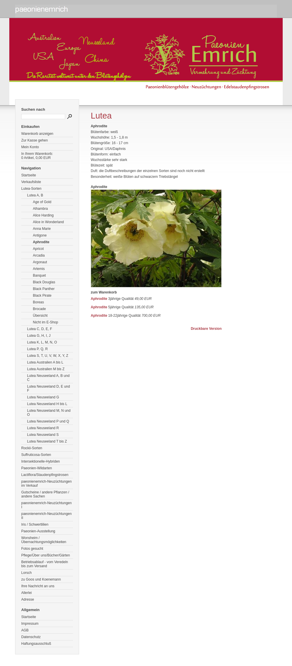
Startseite (28, 175)
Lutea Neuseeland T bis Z (47, 441)
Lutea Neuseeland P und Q (48, 421)
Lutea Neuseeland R (43, 428)
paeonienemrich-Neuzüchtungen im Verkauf (46, 483)
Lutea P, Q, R (37, 349)
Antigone (40, 235)
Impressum (29, 624)
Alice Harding (43, 215)
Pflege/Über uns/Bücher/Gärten (45, 555)
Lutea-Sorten (31, 189)
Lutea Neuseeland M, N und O (48, 413)
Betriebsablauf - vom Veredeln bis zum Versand (44, 564)
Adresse (27, 599)
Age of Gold (42, 202)
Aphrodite (41, 242)
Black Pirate (42, 295)
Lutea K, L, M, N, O (42, 342)
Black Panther (44, 289)
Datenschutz (31, 637)
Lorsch (26, 573)
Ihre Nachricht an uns (37, 586)
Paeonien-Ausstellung (38, 531)
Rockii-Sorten (31, 448)
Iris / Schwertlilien (34, 524)
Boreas (38, 302)
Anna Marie (42, 229)
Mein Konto (30, 147)
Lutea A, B (35, 195)
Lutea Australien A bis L (45, 362)
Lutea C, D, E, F (39, 329)
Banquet (39, 275)
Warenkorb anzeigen (37, 134)
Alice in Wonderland (48, 222)
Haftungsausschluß (36, 644)
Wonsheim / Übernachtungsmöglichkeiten (43, 540)
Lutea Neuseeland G (43, 397)
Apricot (38, 249)
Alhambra (40, 209)
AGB (25, 630)
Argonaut (40, 262)
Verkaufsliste (31, 182)
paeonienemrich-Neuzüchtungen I (46, 505)
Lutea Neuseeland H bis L (47, 404)
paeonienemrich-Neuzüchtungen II (46, 516)
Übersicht (40, 316)
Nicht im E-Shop (45, 322)
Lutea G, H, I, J (39, 336)
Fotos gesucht (32, 549)
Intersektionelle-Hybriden (40, 461)
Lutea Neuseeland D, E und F (48, 388)
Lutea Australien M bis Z (46, 369)
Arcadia (39, 255)
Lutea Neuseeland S (43, 435)
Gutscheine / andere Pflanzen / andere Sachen (45, 494)
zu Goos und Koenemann (41, 579)
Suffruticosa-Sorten (36, 455)
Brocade (39, 309)
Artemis (39, 269)
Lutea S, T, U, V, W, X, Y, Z (47, 356)
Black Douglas (44, 282)
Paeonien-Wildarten (36, 468)
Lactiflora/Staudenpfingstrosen (44, 475)
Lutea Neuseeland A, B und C (48, 378)
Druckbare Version (206, 329)
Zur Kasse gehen (34, 140)
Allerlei (26, 593)
